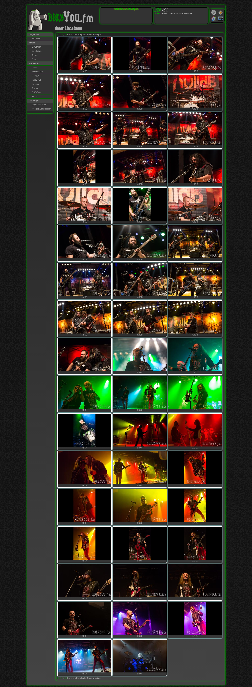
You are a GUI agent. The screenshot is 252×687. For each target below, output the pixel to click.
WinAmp (220, 12)
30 (65, 35)
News (34, 67)
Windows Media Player (213, 18)
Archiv (35, 96)
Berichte (35, 84)
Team (34, 55)
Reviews (36, 76)
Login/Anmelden (39, 105)
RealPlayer (220, 18)
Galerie (35, 88)
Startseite (36, 38)
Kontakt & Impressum (41, 109)
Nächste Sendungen (126, 9)
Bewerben (36, 47)
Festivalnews (38, 72)
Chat (34, 59)
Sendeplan (37, 51)
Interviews (36, 80)
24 (62, 35)
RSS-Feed (36, 92)
